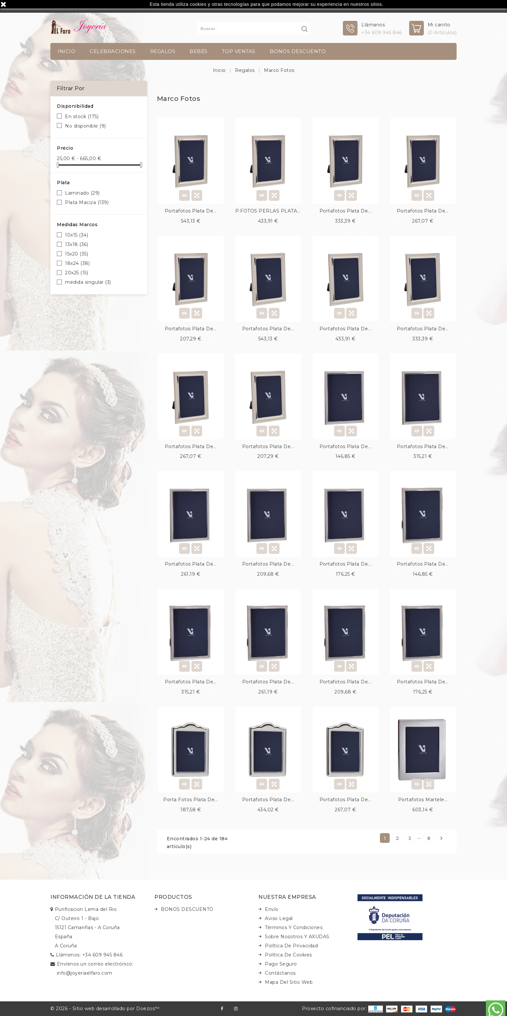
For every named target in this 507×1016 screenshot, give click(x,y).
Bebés (198, 51)
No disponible (85, 126)
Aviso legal (279, 918)
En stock (81, 116)
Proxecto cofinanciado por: (342, 1008)
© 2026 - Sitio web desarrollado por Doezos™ (105, 1008)
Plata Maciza (87, 202)
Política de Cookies (288, 955)
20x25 (76, 273)
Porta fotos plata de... (190, 800)
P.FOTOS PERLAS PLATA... (268, 211)
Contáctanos (280, 973)
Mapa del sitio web (289, 982)
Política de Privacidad (291, 946)
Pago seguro (281, 964)
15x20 (76, 254)
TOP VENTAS (238, 51)
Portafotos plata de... (191, 211)
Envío (272, 909)
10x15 (76, 235)
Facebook (222, 1008)
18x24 (77, 263)
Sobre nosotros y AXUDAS (297, 937)
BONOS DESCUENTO (298, 51)
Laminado (82, 193)
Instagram (235, 1008)
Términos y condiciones (293, 927)
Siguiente (441, 838)
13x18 (76, 244)
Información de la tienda (92, 897)
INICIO (66, 51)
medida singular (88, 282)
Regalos (163, 51)
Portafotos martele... (423, 800)
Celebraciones (113, 51)
